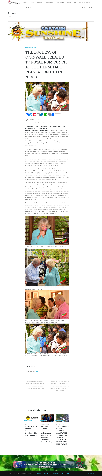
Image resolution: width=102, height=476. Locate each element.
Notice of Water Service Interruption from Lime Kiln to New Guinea (31, 430)
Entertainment (49, 2)
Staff (37, 371)
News (32, 2)
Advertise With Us (84, 2)
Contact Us (27, 7)
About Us (25, 2)
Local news (29, 47)
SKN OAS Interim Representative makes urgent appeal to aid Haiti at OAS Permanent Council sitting (47, 434)
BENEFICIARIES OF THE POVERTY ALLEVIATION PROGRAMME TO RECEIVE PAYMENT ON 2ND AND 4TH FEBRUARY (62, 435)
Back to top (91, 473)
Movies (69, 2)
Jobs (75, 2)
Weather (39, 2)
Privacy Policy (66, 473)
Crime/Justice (60, 2)
